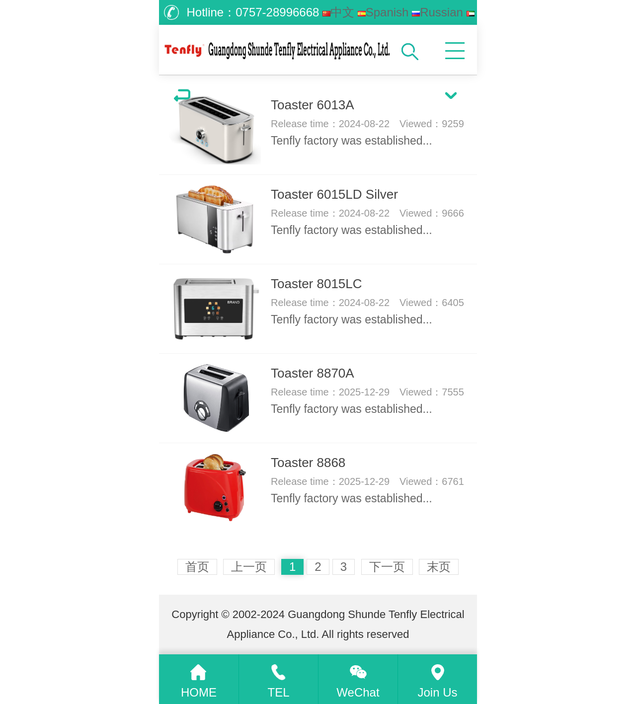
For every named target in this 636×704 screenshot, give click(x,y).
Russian (437, 12)
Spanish (383, 12)
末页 (439, 566)
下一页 (387, 566)
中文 (338, 12)
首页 (197, 566)
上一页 (249, 566)
